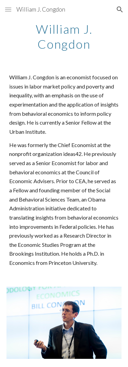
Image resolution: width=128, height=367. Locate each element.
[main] (64, 36)
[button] (8, 9)
